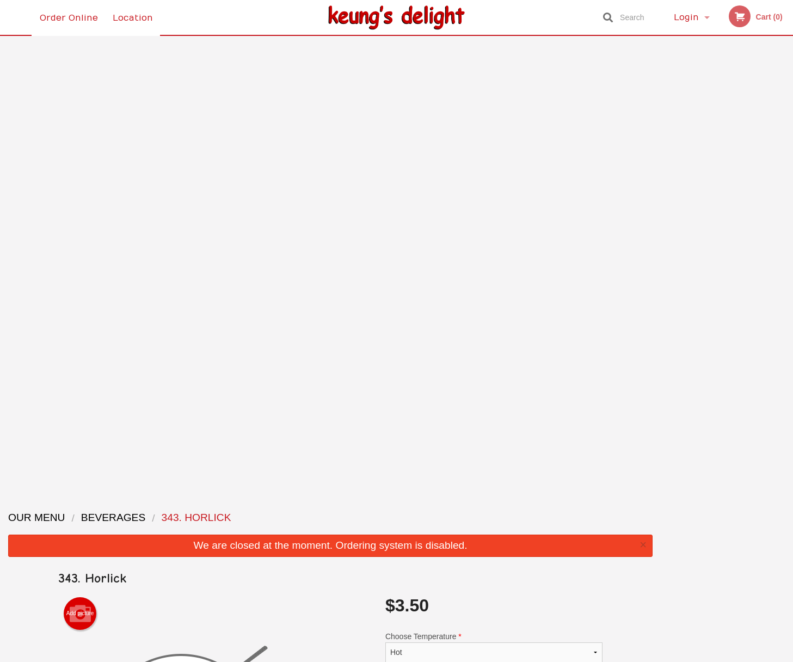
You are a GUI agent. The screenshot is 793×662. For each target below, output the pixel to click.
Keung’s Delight (174, 503)
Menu (368, 517)
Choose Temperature (494, 198)
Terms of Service (414, 655)
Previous (669, 159)
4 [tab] (735, 242)
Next (784, 159)
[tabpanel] (727, 146)
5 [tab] (751, 242)
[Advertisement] (330, 441)
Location (133, 17)
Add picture (80, 164)
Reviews (463, 517)
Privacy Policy (472, 544)
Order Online (69, 17)
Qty (418, 286)
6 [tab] (768, 242)
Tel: (569, 544)
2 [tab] (702, 242)
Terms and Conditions (484, 530)
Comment (494, 242)
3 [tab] (719, 242)
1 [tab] (686, 242)
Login (686, 17)
